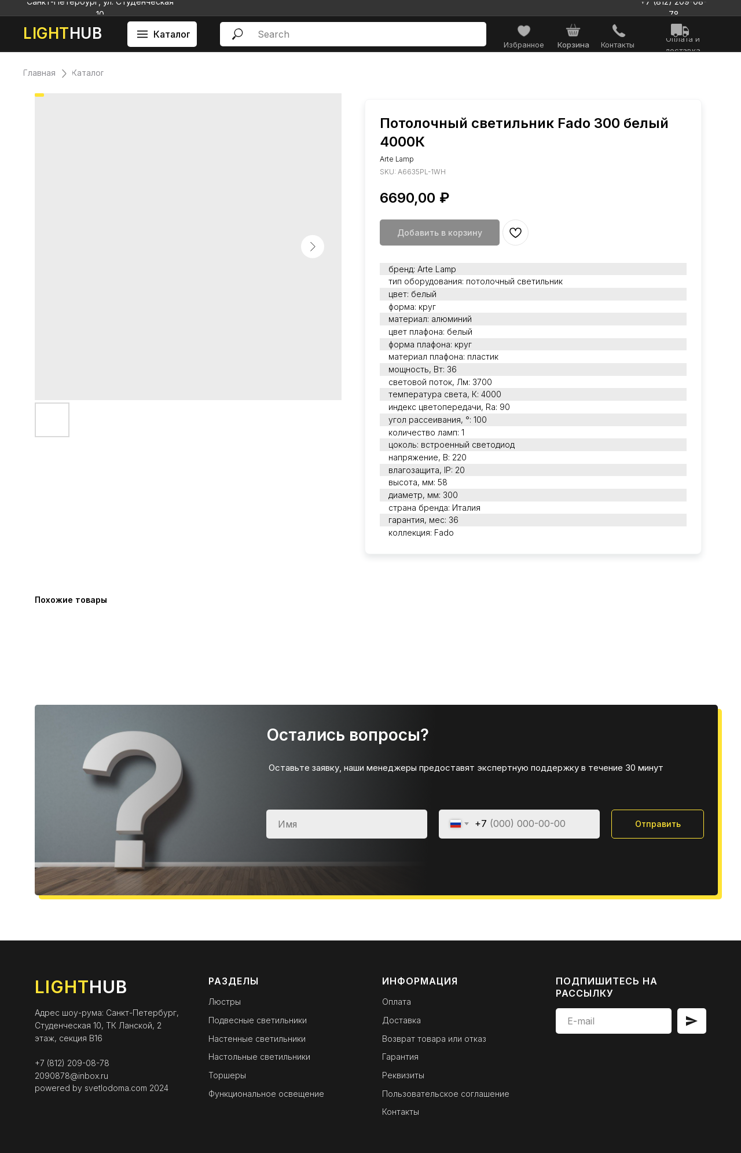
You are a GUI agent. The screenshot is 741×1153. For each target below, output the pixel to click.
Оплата (396, 1001)
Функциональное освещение (266, 1094)
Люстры (224, 1001)
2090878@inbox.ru (71, 1076)
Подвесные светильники (257, 1020)
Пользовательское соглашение (445, 1094)
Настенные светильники (257, 1039)
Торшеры (227, 1075)
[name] (346, 824)
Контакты (400, 1112)
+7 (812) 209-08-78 (72, 1063)
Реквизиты (403, 1075)
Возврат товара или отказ (434, 1039)
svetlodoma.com (116, 1088)
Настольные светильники (259, 1057)
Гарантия (400, 1057)
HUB (62, 33)
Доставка (401, 1020)
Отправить (658, 824)
